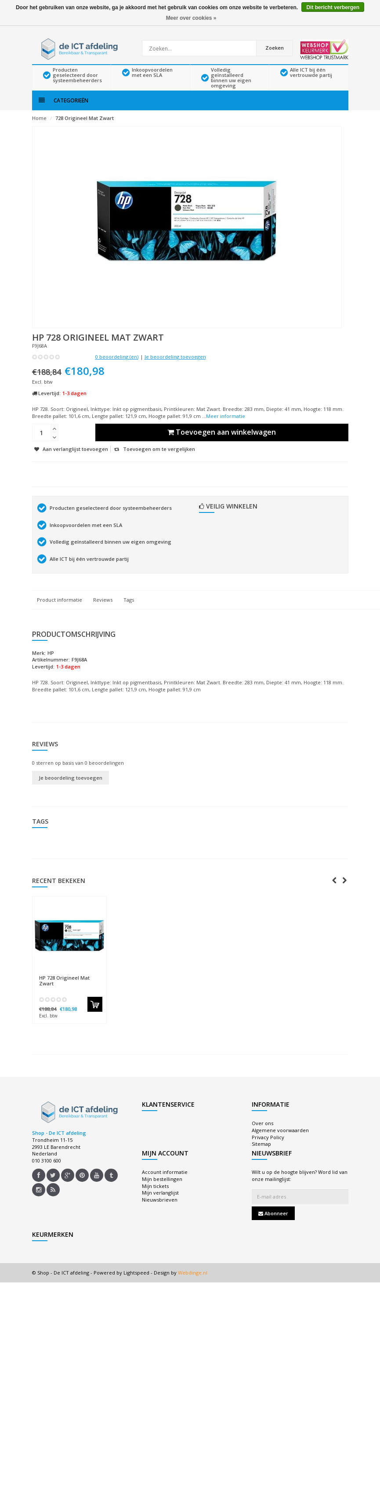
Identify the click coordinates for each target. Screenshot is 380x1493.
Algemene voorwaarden (280, 1142)
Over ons (262, 1135)
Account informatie (165, 1184)
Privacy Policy (268, 1149)
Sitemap (261, 1156)
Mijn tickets (155, 1198)
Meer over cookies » (191, 18)
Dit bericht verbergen (332, 7)
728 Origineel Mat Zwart (84, 130)
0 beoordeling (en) (116, 369)
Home (39, 130)
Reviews (102, 611)
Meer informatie (225, 428)
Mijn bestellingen (162, 1191)
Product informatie (59, 611)
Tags (128, 611)
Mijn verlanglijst (160, 1205)
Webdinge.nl (192, 1285)
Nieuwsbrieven (159, 1212)
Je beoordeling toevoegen (175, 369)
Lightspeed (136, 1285)
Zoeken (275, 47)
